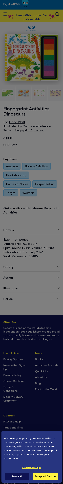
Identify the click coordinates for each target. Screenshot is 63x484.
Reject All (17, 476)
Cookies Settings (31, 467)
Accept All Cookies (45, 476)
